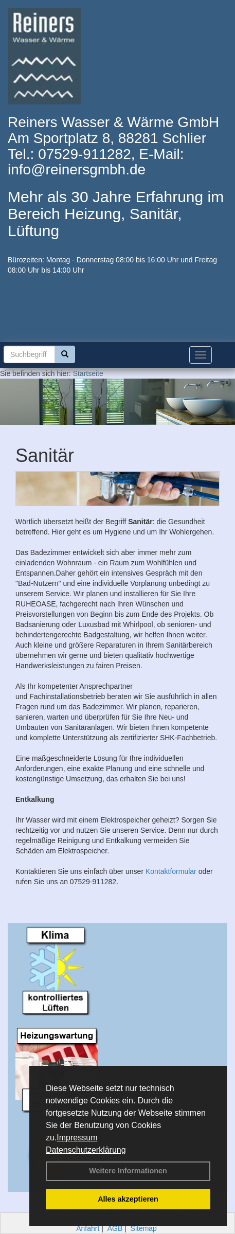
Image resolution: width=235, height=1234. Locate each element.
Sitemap (144, 1228)
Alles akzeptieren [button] (128, 1199)
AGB (115, 1228)
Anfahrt (87, 1228)
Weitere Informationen (128, 1171)
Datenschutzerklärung (86, 1150)
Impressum (77, 1137)
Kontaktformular (171, 871)
